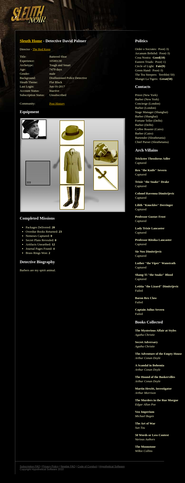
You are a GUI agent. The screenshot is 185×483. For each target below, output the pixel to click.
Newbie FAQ (68, 466)
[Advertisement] (82, 12)
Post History (57, 103)
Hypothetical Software (112, 466)
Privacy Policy (50, 466)
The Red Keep (41, 49)
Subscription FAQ (30, 466)
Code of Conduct (87, 466)
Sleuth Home (31, 41)
